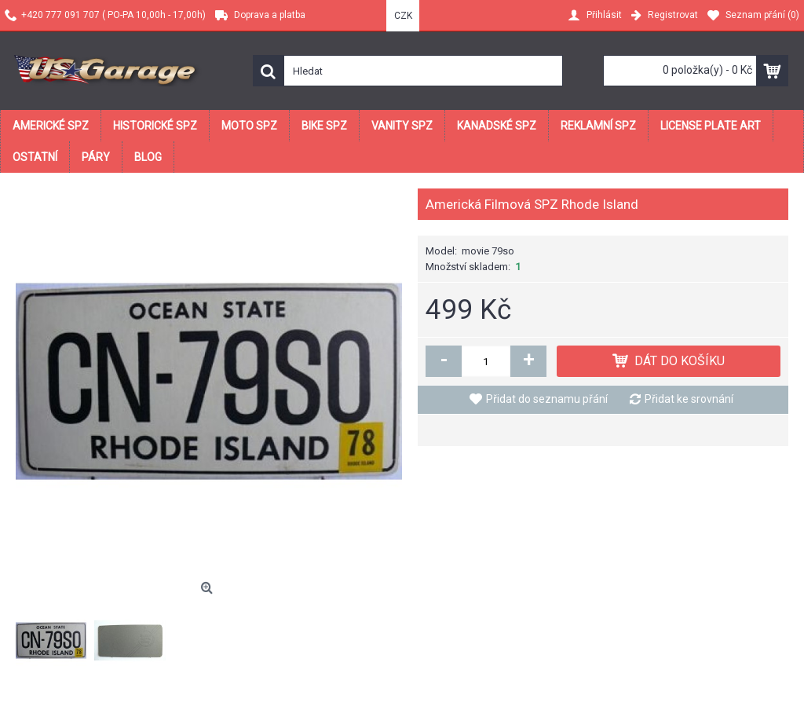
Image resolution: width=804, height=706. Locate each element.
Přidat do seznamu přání (547, 399)
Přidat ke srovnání (689, 399)
